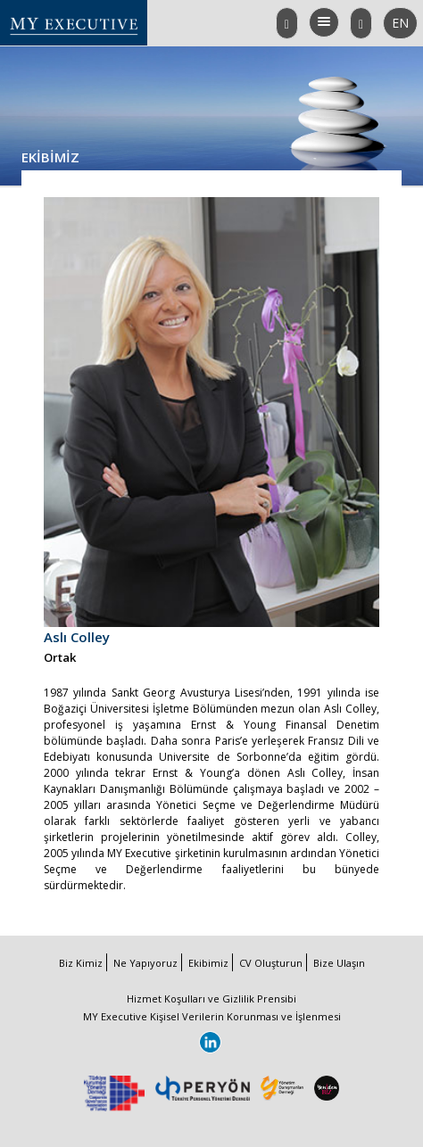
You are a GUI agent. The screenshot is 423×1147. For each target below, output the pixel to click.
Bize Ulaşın (339, 963)
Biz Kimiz (81, 963)
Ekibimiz (208, 963)
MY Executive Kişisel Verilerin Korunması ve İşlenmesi (212, 1016)
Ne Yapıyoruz (145, 963)
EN (404, 26)
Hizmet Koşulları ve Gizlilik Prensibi (211, 998)
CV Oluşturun (271, 963)
